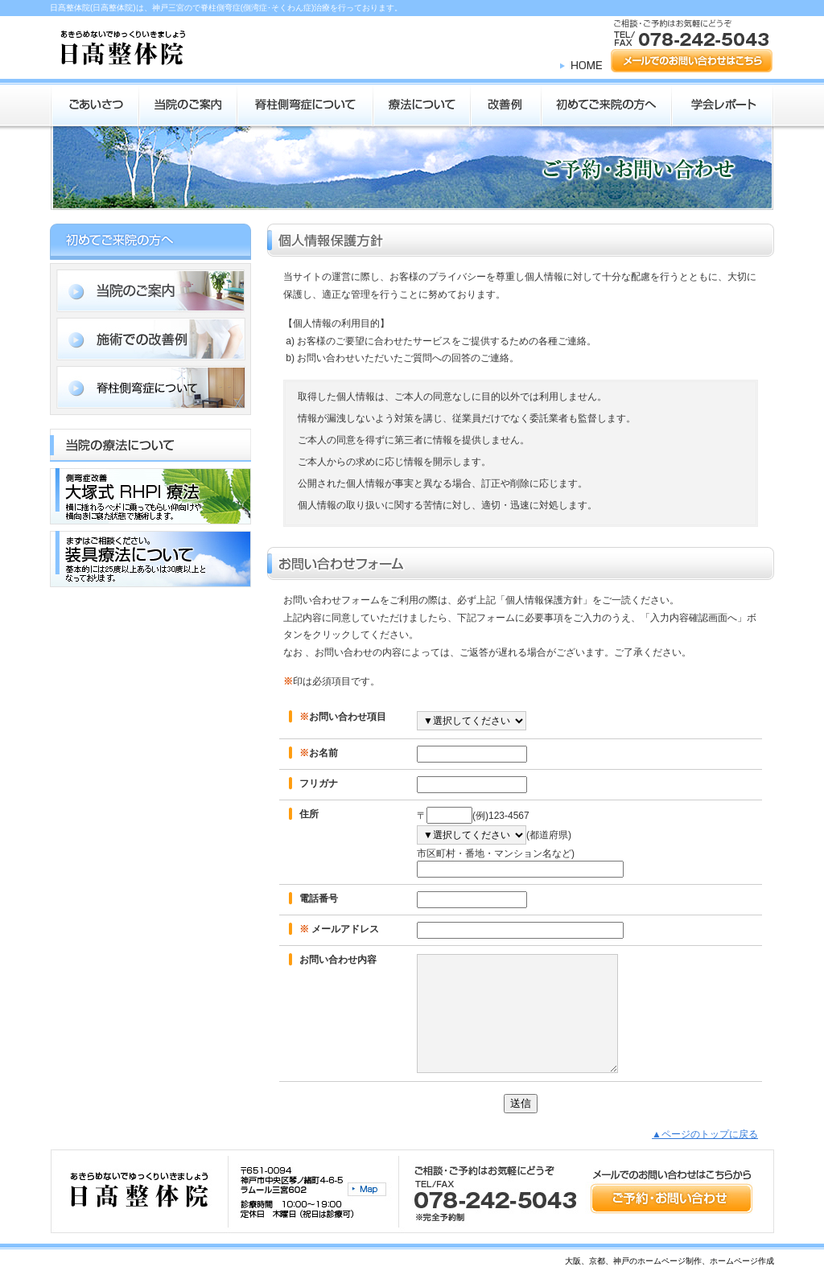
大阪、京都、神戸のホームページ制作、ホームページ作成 (669, 1260)
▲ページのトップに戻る (705, 1134)
